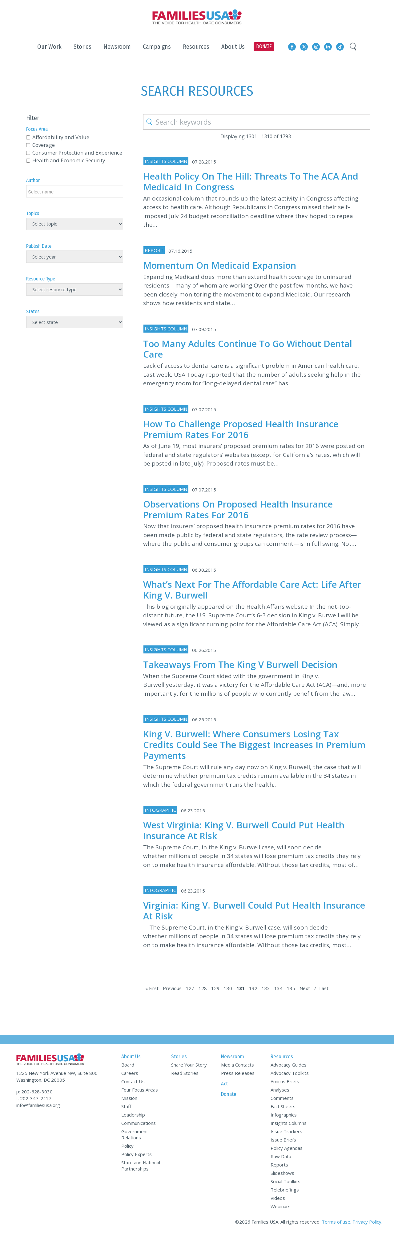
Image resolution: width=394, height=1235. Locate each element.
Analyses (280, 1090)
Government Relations (134, 1134)
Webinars (281, 1206)
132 (253, 988)
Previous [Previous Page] (172, 988)
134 (278, 988)
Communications (138, 1123)
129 (215, 988)
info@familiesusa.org (38, 1105)
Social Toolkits (285, 1181)
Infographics (284, 1115)
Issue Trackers (286, 1131)
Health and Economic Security (68, 160)
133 (266, 988)
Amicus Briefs (285, 1081)
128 (203, 988)
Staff (126, 1106)
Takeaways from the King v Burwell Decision (240, 664)
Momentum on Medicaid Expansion (219, 265)
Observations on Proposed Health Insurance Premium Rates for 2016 (238, 509)
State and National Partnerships (140, 1165)
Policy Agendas (287, 1148)
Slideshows (282, 1173)
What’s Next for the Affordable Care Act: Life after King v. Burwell (252, 589)
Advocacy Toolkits (290, 1073)
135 (291, 988)
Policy (127, 1146)
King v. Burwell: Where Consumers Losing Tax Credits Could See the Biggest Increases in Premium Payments (254, 744)
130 (228, 988)
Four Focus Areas (139, 1090)
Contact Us (133, 1081)
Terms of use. (336, 1222)
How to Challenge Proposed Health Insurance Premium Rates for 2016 (240, 429)
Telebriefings (285, 1190)
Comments (282, 1098)
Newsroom (232, 1056)
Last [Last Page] (323, 988)
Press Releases (238, 1073)
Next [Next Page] (305, 988)
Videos (278, 1198)
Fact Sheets (283, 1106)
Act (224, 1083)
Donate (228, 1094)
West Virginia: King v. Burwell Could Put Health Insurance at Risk (243, 830)
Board (127, 1065)
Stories (179, 1056)
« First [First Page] (152, 988)
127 (190, 988)
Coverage (43, 144)
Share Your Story (189, 1065)
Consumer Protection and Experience (77, 152)
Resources (282, 1056)
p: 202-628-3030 (34, 1091)
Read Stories (185, 1073)
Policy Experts (136, 1154)
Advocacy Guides (289, 1065)
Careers (129, 1073)
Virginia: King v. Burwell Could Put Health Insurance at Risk (254, 910)
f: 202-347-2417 (33, 1098)
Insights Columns (289, 1123)
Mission (129, 1098)
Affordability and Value (60, 137)
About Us (131, 1056)
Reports (279, 1165)
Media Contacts (237, 1065)
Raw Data (281, 1156)
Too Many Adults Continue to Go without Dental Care (247, 349)
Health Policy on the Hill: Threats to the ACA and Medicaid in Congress (250, 181)
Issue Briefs (283, 1140)
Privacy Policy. (367, 1222)
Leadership (133, 1115)
